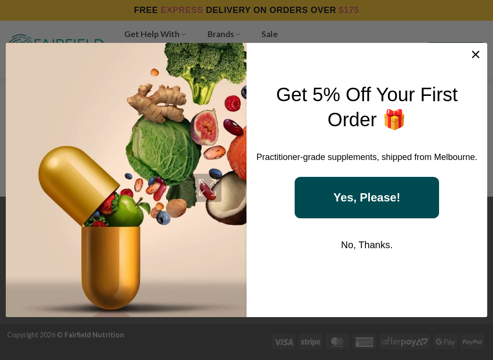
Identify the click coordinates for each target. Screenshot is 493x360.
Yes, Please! (367, 197)
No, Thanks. (366, 245)
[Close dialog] (475, 54)
